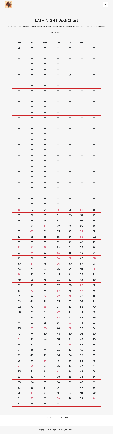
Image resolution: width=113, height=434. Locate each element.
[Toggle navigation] (105, 4)
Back (49, 418)
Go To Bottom (56, 32)
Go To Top (64, 418)
